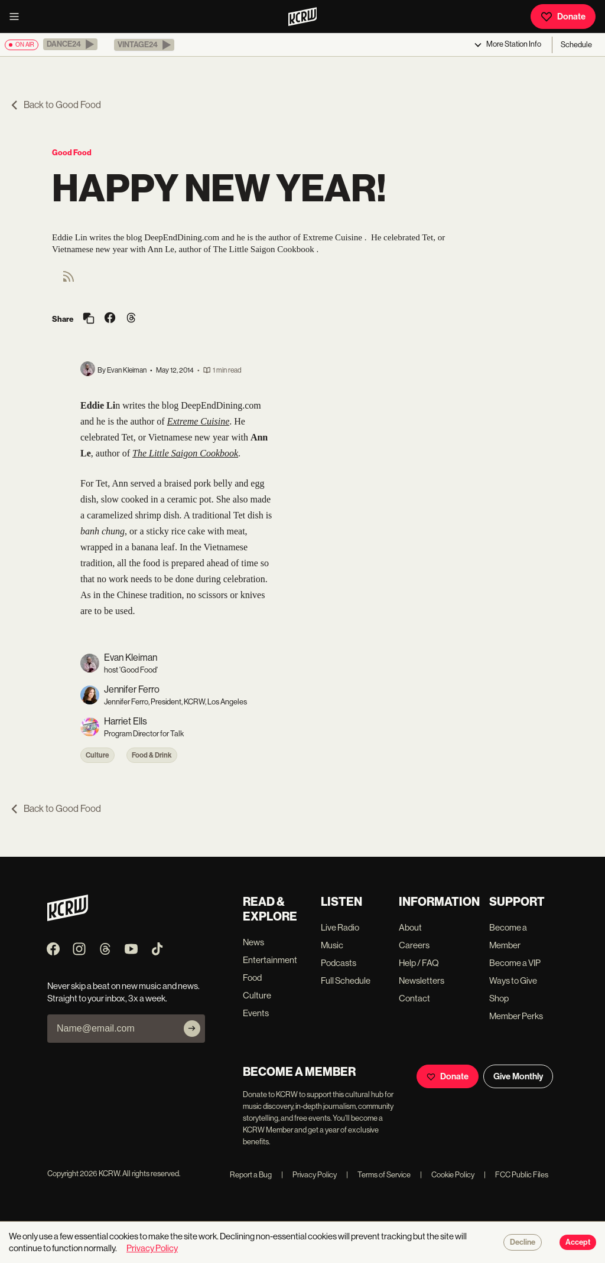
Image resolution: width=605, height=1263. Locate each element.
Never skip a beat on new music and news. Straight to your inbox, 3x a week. (123, 992)
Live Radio (340, 927)
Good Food (72, 152)
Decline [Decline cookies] (522, 1242)
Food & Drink (152, 755)
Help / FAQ (419, 963)
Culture (97, 755)
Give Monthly (518, 1076)
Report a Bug (251, 1174)
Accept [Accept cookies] (577, 1242)
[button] (70, 44)
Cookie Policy (447, 1174)
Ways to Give (513, 980)
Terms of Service (378, 1174)
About (410, 927)
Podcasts (338, 963)
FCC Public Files (516, 1174)
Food (252, 977)
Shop (499, 998)
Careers (414, 945)
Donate (563, 16)
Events (256, 1013)
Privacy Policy (309, 1174)
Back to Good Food (55, 104)
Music (332, 945)
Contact (414, 998)
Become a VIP (515, 963)
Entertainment (270, 960)
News (253, 942)
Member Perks (516, 1016)
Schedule (576, 44)
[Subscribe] (192, 1028)
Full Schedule (345, 980)
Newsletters (421, 980)
